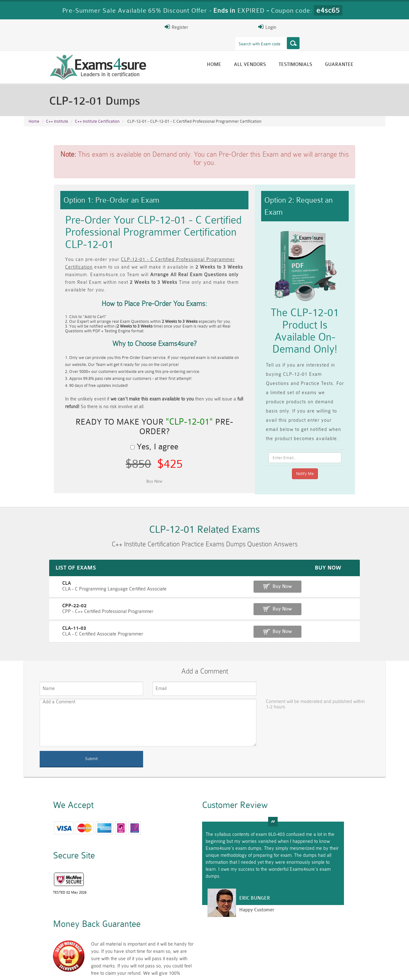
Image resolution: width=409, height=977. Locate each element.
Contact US (166, 966)
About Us (56, 966)
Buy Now (360, 563)
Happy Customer (202, 897)
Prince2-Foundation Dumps (355, 936)
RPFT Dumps (234, 934)
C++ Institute (57, 108)
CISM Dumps (54, 934)
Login (345, 27)
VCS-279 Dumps (114, 945)
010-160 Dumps (54, 945)
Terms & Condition (126, 966)
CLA (29, 560)
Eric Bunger (199, 885)
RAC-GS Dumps (174, 934)
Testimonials (326, 51)
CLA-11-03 (37, 603)
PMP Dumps (114, 934)
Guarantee (369, 51)
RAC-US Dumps (295, 934)
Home (244, 51)
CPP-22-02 (37, 581)
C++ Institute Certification (97, 108)
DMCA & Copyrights (208, 966)
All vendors (280, 51)
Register (311, 27)
